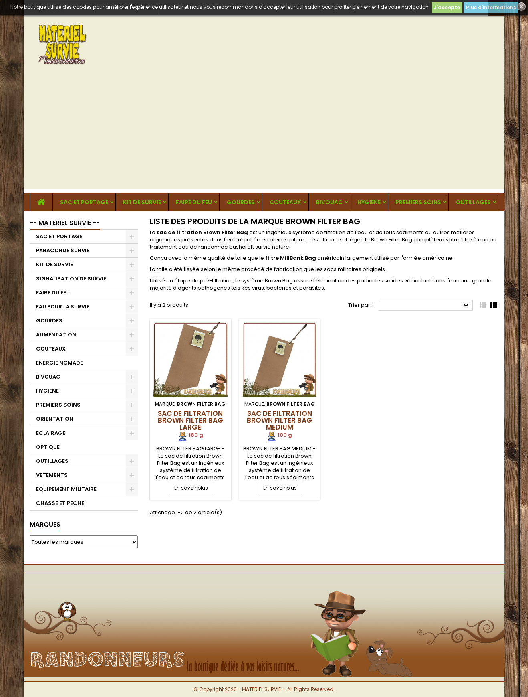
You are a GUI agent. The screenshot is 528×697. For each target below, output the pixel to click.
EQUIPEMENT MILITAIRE (66, 489)
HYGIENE (369, 202)
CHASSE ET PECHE (60, 503)
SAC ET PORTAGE (84, 202)
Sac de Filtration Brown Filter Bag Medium (279, 420)
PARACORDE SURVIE (62, 250)
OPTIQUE (48, 447)
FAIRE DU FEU (194, 202)
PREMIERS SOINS (418, 202)
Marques (45, 524)
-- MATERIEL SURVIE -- (65, 222)
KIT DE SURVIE (142, 202)
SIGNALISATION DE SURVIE (71, 278)
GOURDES (241, 202)
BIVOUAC (329, 202)
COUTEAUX (285, 202)
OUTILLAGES (473, 202)
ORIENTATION (54, 419)
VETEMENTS (52, 475)
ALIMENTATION (56, 334)
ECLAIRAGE (50, 433)
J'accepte (447, 7)
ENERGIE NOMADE (59, 363)
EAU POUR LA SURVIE (62, 306)
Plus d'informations (491, 7)
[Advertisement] (264, 133)
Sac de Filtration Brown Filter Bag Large (190, 420)
